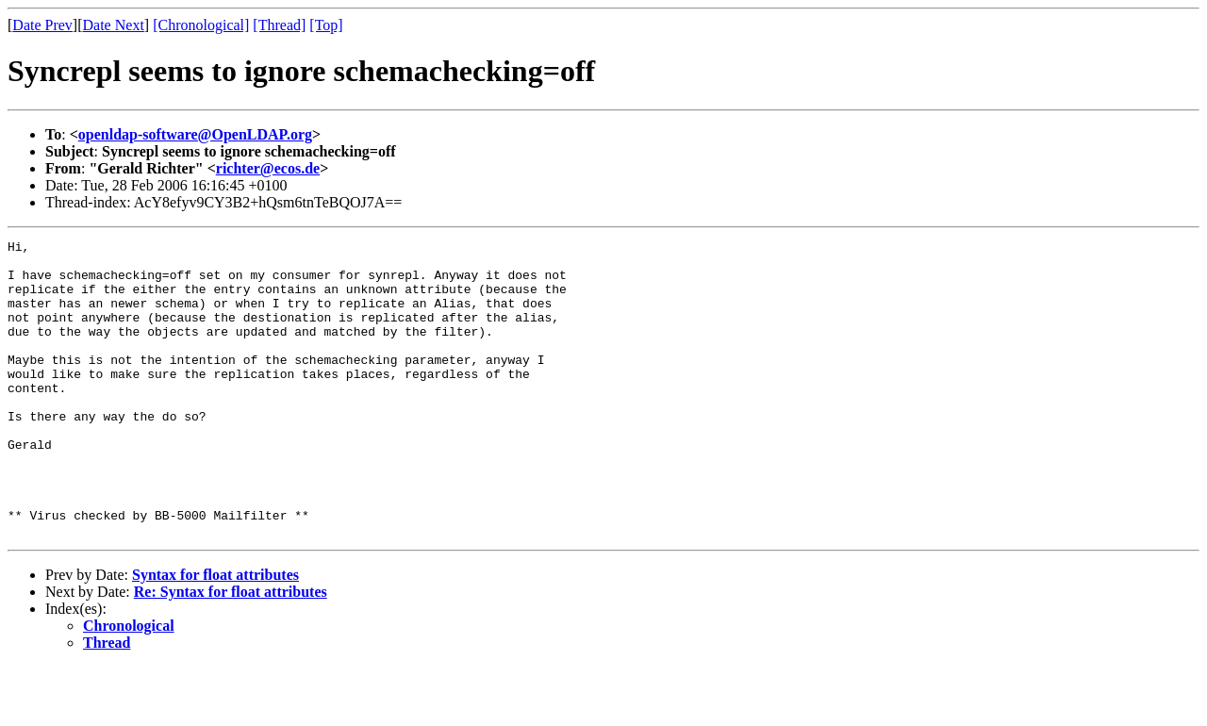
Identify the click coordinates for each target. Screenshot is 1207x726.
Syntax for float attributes (215, 634)
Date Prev (42, 25)
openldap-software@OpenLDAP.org (195, 134)
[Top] (325, 25)
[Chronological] (201, 25)
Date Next (113, 25)
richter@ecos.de (268, 168)
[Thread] (279, 25)
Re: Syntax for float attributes (230, 651)
